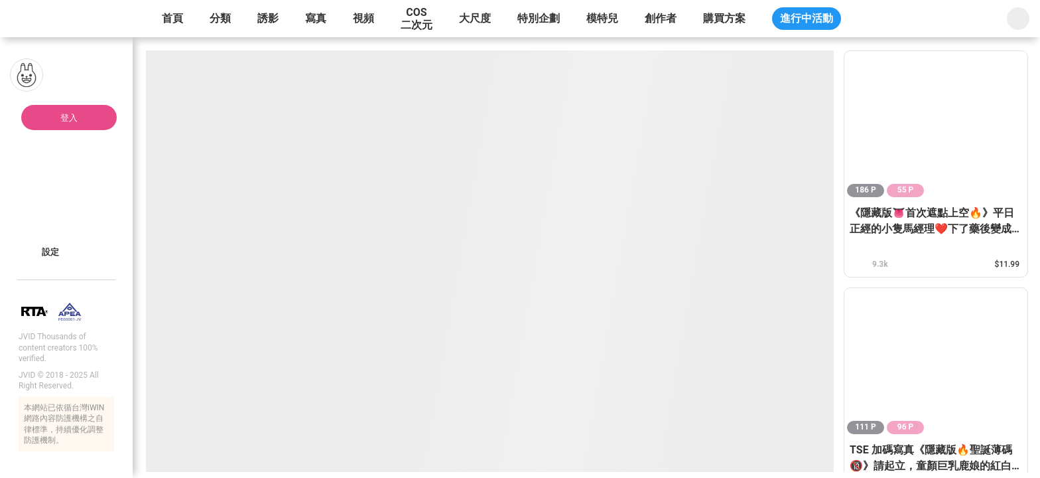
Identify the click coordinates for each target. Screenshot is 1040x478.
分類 (220, 18)
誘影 (268, 18)
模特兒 (602, 18)
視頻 (363, 18)
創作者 (661, 18)
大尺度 (475, 18)
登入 (69, 118)
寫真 (315, 18)
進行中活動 (806, 18)
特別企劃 (538, 18)
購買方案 (724, 18)
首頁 (172, 18)
